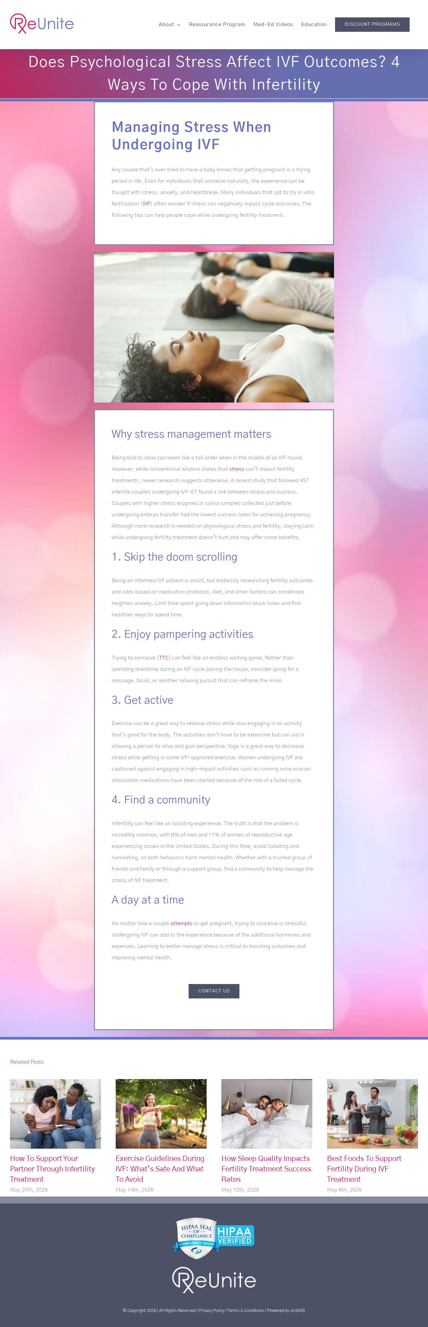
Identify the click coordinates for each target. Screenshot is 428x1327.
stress (236, 469)
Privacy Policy (211, 1310)
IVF (146, 203)
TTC (164, 657)
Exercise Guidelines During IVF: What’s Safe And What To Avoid (160, 1169)
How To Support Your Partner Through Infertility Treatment (52, 1169)
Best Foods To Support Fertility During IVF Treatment (364, 1169)
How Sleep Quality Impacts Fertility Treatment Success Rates (266, 1169)
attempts (182, 923)
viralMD (297, 1310)
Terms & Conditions (245, 1310)
